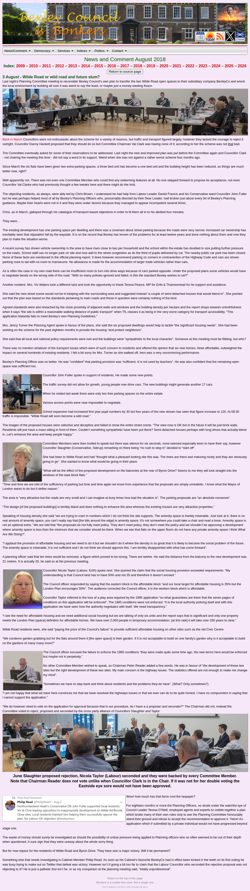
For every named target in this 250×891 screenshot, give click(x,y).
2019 (150, 66)
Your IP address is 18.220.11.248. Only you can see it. (125, 887)
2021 (177, 66)
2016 (111, 66)
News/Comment (15, 51)
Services (64, 51)
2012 (59, 66)
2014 (85, 66)
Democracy (42, 51)
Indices (82, 51)
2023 (203, 66)
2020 (163, 66)
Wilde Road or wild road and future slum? (61, 77)
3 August (10, 77)
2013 (72, 66)
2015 (98, 66)
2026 (242, 66)
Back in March (12, 139)
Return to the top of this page (125, 878)
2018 (138, 66)
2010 (33, 66)
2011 (46, 66)
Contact (117, 51)
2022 (190, 66)
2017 (124, 66)
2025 (229, 66)
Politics (99, 51)
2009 (20, 66)
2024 (216, 66)
